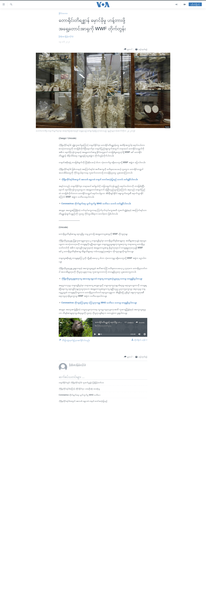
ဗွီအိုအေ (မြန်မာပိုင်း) (66, 36)
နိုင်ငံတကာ (63, 13)
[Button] (128, 49)
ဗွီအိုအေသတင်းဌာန (104, 326)
